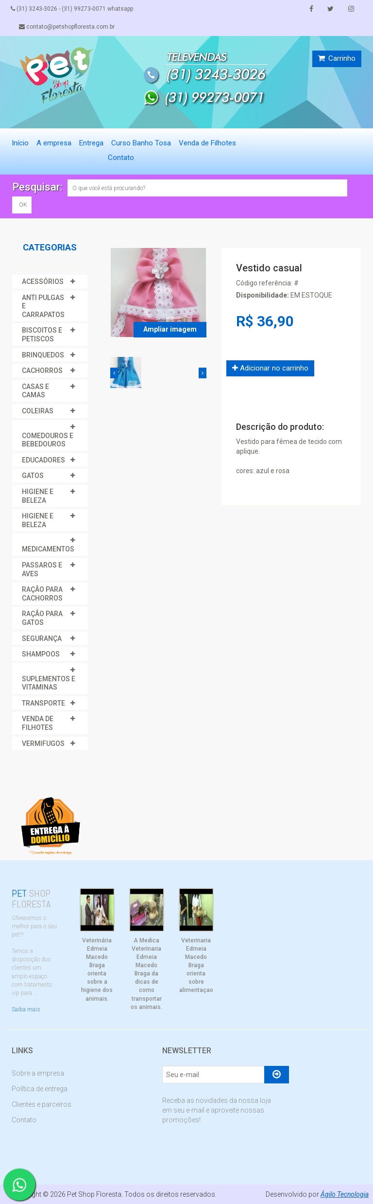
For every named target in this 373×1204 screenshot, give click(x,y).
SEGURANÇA (42, 638)
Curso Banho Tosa (141, 143)
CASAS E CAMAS (35, 391)
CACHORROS (42, 370)
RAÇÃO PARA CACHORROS (42, 593)
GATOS (33, 475)
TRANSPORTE (43, 703)
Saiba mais (26, 1009)
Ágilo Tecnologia (344, 1194)
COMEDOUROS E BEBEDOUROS (47, 440)
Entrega (91, 143)
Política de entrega (40, 1089)
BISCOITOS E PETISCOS (42, 334)
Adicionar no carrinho (270, 368)
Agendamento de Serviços (58, 157)
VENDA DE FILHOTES (37, 723)
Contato (121, 157)
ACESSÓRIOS (43, 281)
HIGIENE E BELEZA (37, 496)
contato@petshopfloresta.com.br (68, 26)
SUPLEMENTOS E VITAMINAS (48, 683)
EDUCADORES (43, 460)
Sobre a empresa (38, 1073)
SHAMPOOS (41, 654)
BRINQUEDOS (43, 355)
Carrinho (337, 58)
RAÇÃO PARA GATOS (42, 618)
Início (20, 143)
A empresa (53, 143)
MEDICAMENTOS (48, 549)
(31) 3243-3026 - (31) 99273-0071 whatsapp (73, 8)
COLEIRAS (37, 411)
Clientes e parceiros (41, 1104)
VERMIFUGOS (43, 743)
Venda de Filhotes (207, 143)
